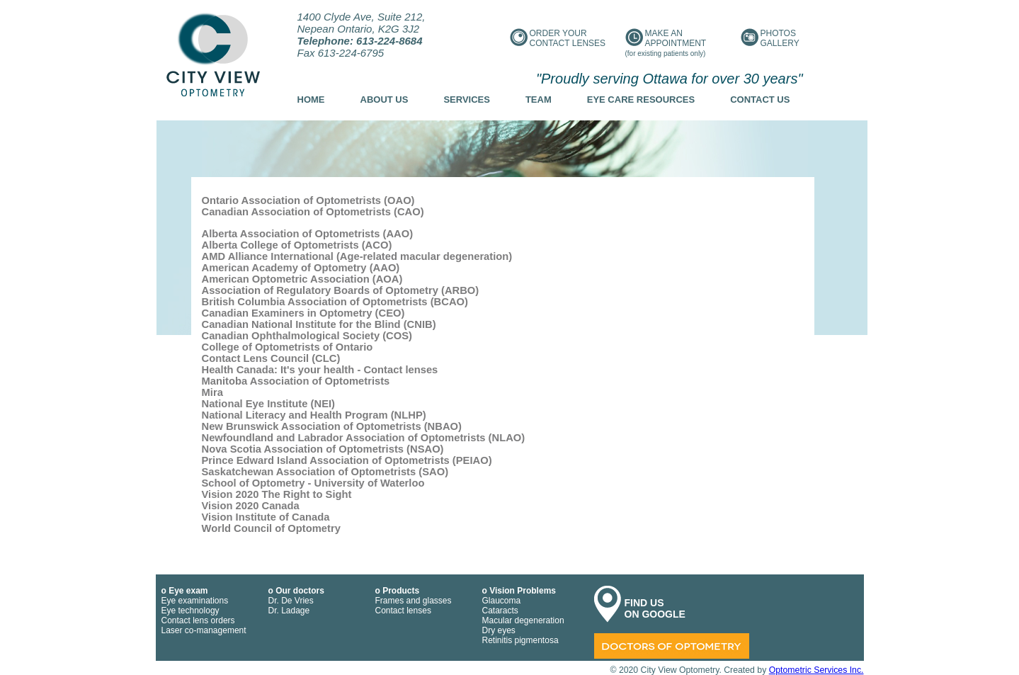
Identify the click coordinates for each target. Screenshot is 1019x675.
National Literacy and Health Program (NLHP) (314, 415)
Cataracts (500, 611)
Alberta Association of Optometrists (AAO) (308, 233)
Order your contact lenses (558, 38)
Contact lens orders (198, 620)
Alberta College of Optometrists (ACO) (297, 245)
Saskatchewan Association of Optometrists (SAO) (325, 471)
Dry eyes (499, 630)
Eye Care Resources (641, 99)
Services (466, 99)
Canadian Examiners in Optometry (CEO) (303, 313)
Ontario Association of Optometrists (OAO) (308, 200)
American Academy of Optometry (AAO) (301, 267)
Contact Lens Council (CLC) (271, 358)
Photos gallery (770, 38)
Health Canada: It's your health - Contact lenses (320, 369)
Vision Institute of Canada (266, 517)
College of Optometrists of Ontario (287, 347)
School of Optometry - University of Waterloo (313, 483)
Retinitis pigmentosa (520, 640)
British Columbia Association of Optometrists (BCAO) (335, 301)
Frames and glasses (413, 601)
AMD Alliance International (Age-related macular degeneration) (357, 256)
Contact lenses (403, 611)
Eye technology (190, 611)
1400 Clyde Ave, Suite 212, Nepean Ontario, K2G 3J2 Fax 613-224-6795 (361, 35)
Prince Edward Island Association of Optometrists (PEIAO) (347, 460)
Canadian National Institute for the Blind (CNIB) (319, 324)
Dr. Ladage (289, 611)
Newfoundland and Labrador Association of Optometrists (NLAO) (363, 437)
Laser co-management (203, 630)
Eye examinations (195, 601)
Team (538, 99)
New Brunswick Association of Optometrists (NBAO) (332, 426)
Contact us (760, 99)
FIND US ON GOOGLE (655, 608)
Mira (212, 392)
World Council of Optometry (271, 528)
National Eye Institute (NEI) (269, 403)
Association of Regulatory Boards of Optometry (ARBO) (340, 290)
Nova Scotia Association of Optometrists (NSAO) (323, 449)
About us (384, 99)
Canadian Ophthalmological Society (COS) (307, 335)
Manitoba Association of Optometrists (296, 381)
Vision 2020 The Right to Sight (277, 494)
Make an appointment (666, 42)
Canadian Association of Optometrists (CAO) (313, 211)
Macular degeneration (523, 620)
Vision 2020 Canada (251, 505)
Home (311, 99)
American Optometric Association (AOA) (302, 279)
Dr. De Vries (291, 601)
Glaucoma (501, 601)
